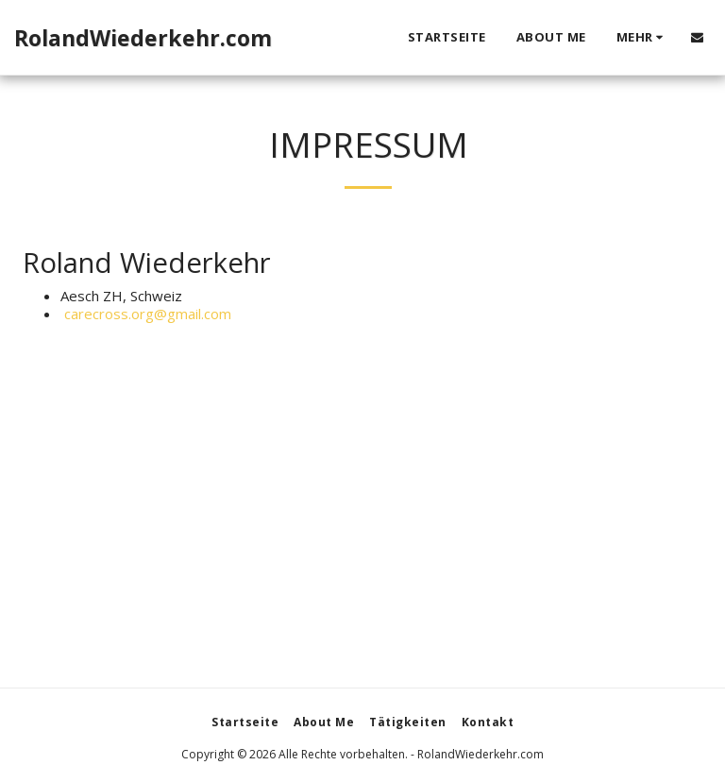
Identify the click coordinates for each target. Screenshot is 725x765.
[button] (697, 37)
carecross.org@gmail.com (145, 313)
